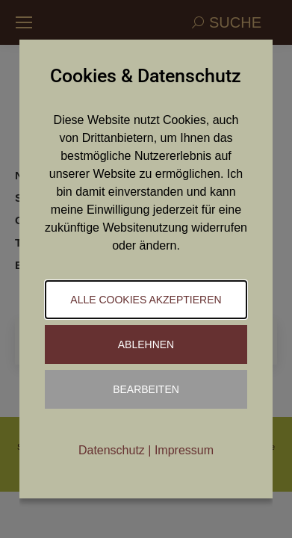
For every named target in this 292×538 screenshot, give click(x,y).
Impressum (184, 450)
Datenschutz (111, 450)
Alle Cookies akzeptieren (145, 300)
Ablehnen (146, 344)
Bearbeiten (146, 389)
